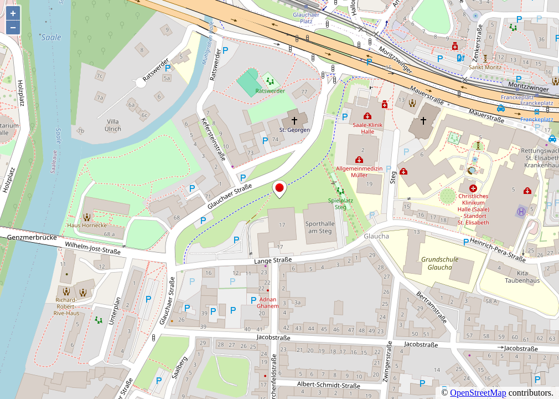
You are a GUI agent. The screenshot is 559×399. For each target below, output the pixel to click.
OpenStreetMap (478, 392)
